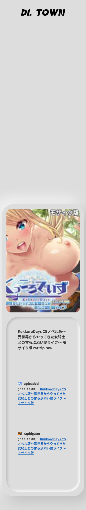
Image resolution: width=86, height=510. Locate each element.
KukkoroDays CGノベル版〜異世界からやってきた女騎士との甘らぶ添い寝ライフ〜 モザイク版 (42, 396)
